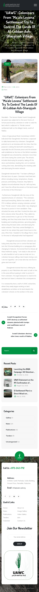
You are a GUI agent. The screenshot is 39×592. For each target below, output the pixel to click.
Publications (10, 430)
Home (7, 42)
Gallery (8, 418)
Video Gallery (21, 514)
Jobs (18, 517)
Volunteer (6, 521)
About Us (20, 508)
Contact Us (21, 521)
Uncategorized (11, 442)
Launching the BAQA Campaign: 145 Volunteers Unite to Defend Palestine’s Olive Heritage (24, 370)
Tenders (9, 436)
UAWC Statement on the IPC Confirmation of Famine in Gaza (23, 381)
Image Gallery (22, 511)
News (7, 64)
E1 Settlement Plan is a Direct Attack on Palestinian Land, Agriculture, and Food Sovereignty (23, 392)
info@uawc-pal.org (19, 488)
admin (17, 87)
